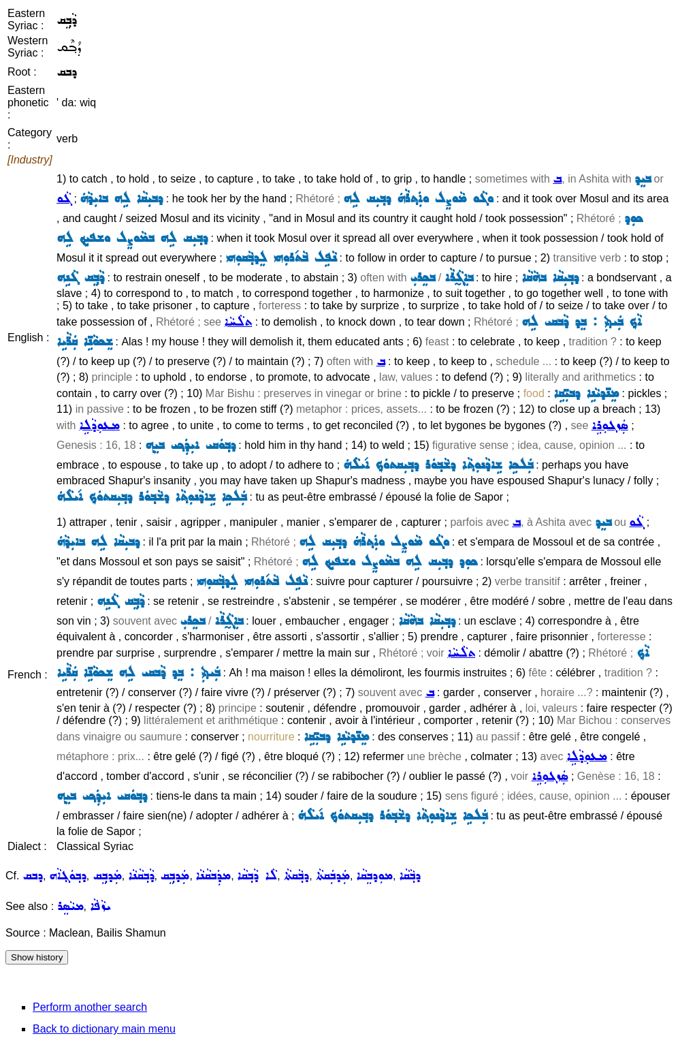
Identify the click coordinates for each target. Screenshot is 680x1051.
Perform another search (90, 1007)
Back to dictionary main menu (104, 1029)
